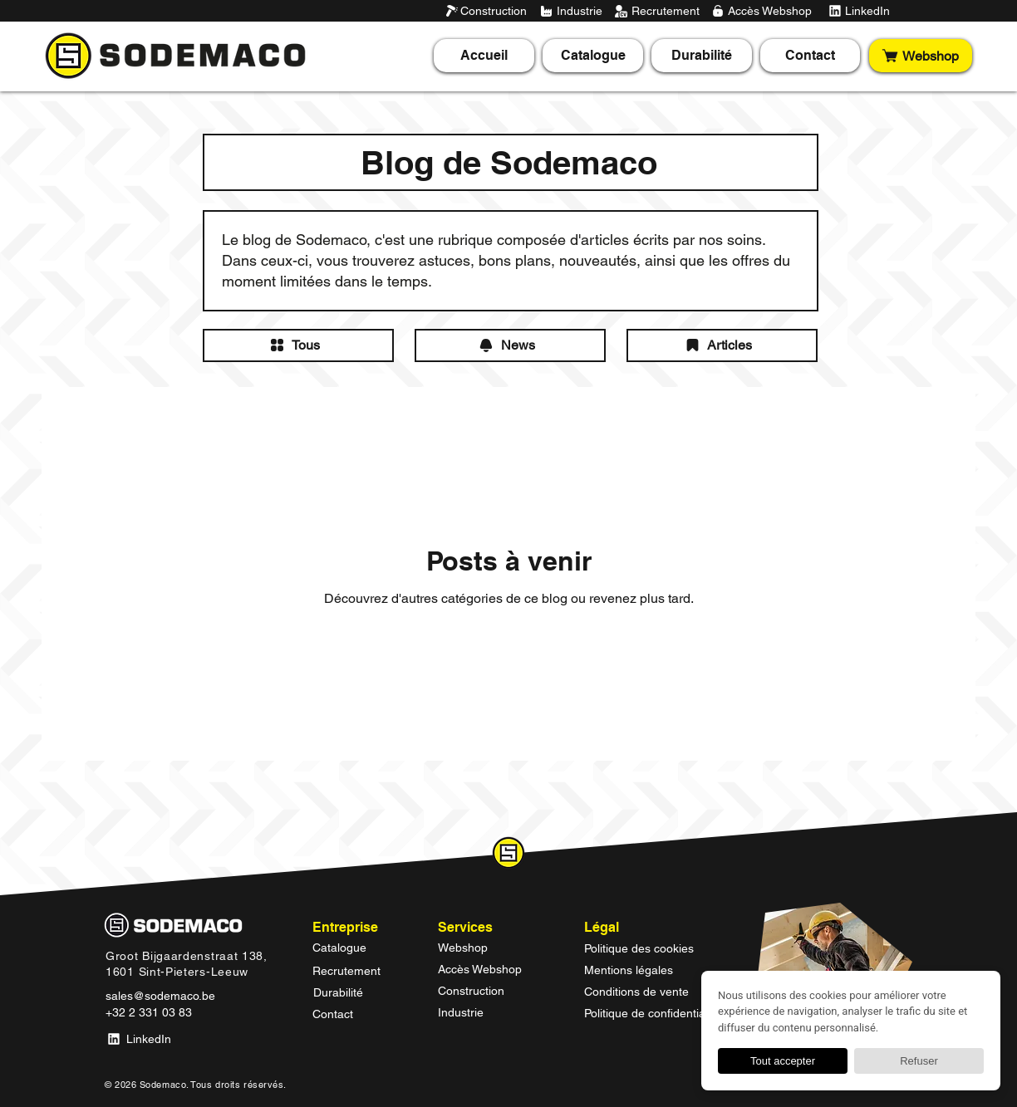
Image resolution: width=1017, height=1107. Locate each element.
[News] (510, 345)
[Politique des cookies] (656, 948)
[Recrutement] (657, 11)
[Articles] (722, 345)
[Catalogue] (358, 947)
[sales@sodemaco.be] (163, 995)
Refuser (919, 1061)
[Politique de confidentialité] (656, 1013)
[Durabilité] (359, 992)
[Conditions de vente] (656, 991)
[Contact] (358, 1014)
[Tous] (298, 345)
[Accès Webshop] (762, 11)
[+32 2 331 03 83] (151, 1012)
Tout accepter (782, 1061)
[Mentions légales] (656, 970)
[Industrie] (571, 11)
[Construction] (486, 11)
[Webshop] (920, 55)
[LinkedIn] (858, 11)
